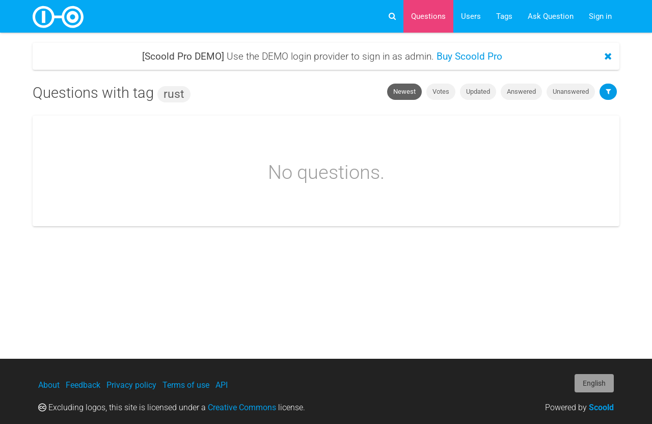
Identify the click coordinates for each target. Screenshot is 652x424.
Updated (478, 91)
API (221, 385)
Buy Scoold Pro (469, 56)
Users (471, 16)
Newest (404, 91)
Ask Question (551, 16)
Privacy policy (131, 385)
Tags (504, 16)
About (49, 385)
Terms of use (185, 385)
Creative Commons (242, 407)
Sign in (600, 16)
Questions (428, 16)
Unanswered (571, 91)
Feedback (83, 385)
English (594, 383)
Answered (521, 91)
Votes (440, 91)
